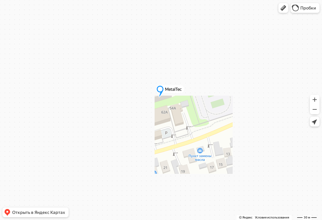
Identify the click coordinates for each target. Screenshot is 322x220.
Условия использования (272, 217)
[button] (283, 8)
